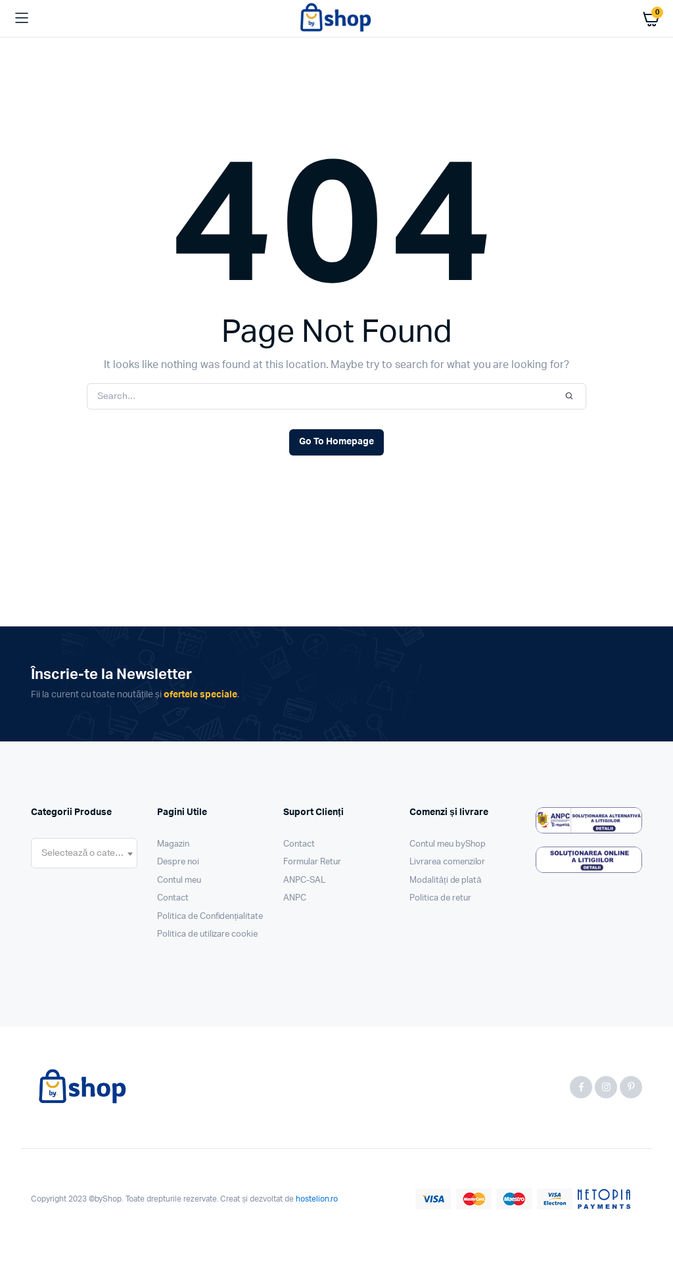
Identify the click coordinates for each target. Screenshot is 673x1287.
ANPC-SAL (304, 880)
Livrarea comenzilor (447, 862)
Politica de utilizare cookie (207, 934)
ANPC (294, 898)
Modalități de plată (445, 880)
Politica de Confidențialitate (210, 916)
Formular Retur (312, 862)
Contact (173, 898)
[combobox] (84, 853)
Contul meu (179, 880)
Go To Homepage (336, 441)
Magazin (173, 844)
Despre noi (178, 862)
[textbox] (84, 853)
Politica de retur (440, 898)
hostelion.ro (317, 1199)
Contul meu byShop (447, 844)
